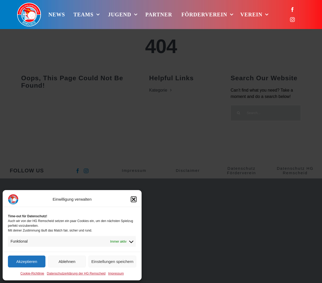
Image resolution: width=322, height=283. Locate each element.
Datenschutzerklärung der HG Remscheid (76, 273)
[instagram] (292, 19)
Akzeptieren (26, 261)
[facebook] (292, 9)
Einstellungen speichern (112, 261)
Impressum (116, 273)
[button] (133, 199)
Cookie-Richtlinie (32, 273)
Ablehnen (67, 261)
